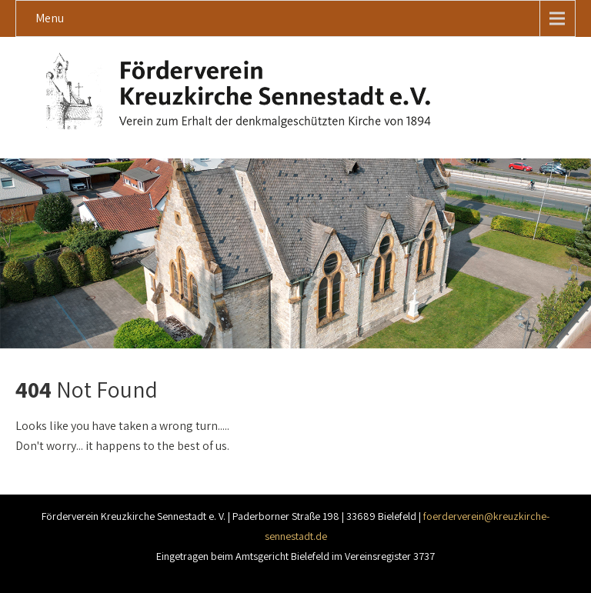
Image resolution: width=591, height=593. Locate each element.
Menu (49, 18)
